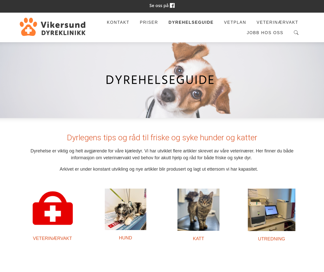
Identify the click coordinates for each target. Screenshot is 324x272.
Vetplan (235, 22)
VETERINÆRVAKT (52, 238)
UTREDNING (271, 238)
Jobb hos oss (265, 32)
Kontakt (118, 22)
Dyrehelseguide (191, 22)
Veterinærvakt (277, 22)
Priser (149, 22)
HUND (125, 237)
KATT (198, 238)
